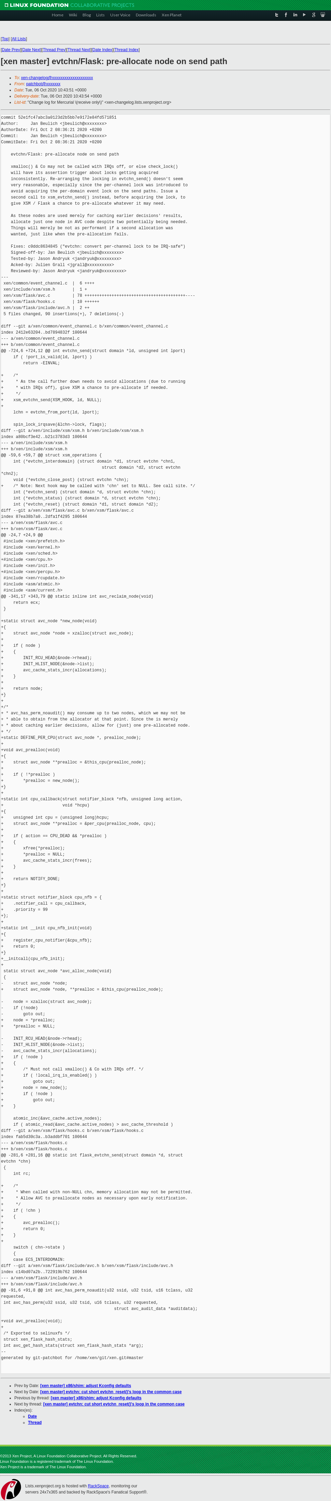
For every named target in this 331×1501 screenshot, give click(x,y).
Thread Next (79, 49)
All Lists (19, 39)
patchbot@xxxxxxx (43, 84)
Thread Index (127, 49)
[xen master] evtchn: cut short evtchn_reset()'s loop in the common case (111, 1391)
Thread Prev (54, 49)
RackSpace (98, 1486)
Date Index (102, 49)
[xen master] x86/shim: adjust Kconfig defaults (85, 1385)
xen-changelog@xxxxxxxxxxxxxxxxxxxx (57, 77)
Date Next (31, 49)
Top (5, 39)
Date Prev (11, 49)
